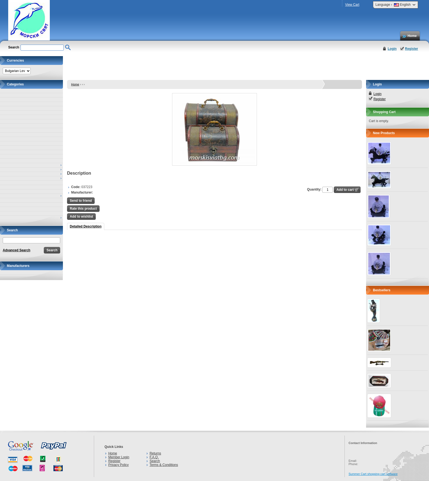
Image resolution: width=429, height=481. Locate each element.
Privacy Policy (118, 465)
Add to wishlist (81, 216)
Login (392, 49)
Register (411, 49)
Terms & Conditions (163, 465)
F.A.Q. (154, 457)
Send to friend (81, 201)
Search (155, 461)
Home (412, 36)
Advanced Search (16, 250)
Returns (155, 453)
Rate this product (83, 209)
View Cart (352, 5)
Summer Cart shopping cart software (373, 474)
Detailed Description (86, 226)
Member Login (118, 457)
